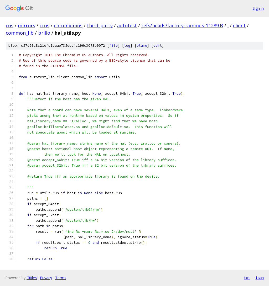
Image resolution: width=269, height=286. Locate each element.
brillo (44, 33)
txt (247, 277)
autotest (127, 25)
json (259, 277)
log (127, 45)
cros (44, 25)
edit (157, 45)
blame (142, 45)
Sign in (258, 8)
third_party (100, 25)
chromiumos (68, 25)
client (239, 25)
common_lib (20, 33)
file (113, 45)
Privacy (46, 277)
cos (9, 25)
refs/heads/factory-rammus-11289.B (182, 25)
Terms (60, 277)
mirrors (26, 25)
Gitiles (32, 277)
